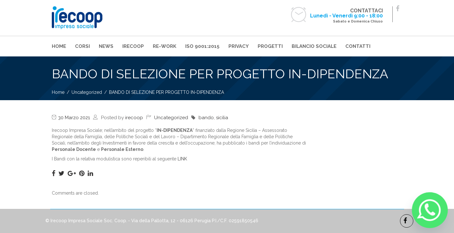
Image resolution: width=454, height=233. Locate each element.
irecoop (134, 117)
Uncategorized (171, 117)
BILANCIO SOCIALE (314, 46)
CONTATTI (357, 46)
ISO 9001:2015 (202, 46)
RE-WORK (164, 46)
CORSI (82, 46)
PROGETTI (270, 46)
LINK (182, 158)
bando (206, 117)
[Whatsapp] (430, 210)
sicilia (222, 117)
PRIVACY (238, 46)
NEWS (106, 46)
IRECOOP (133, 46)
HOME (59, 46)
